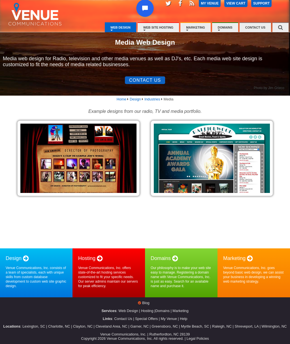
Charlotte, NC (59, 326)
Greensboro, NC (165, 326)
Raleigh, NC (222, 326)
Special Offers (146, 319)
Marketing (195, 27)
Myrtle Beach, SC (195, 326)
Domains (225, 27)
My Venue (169, 319)
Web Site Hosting (158, 27)
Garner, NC (139, 326)
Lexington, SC (33, 326)
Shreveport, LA (246, 326)
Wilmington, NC (274, 326)
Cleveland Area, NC (111, 326)
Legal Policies (198, 338)
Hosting (147, 311)
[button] (146, 14)
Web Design (120, 27)
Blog (146, 303)
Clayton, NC (83, 326)
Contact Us (255, 27)
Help (183, 319)
